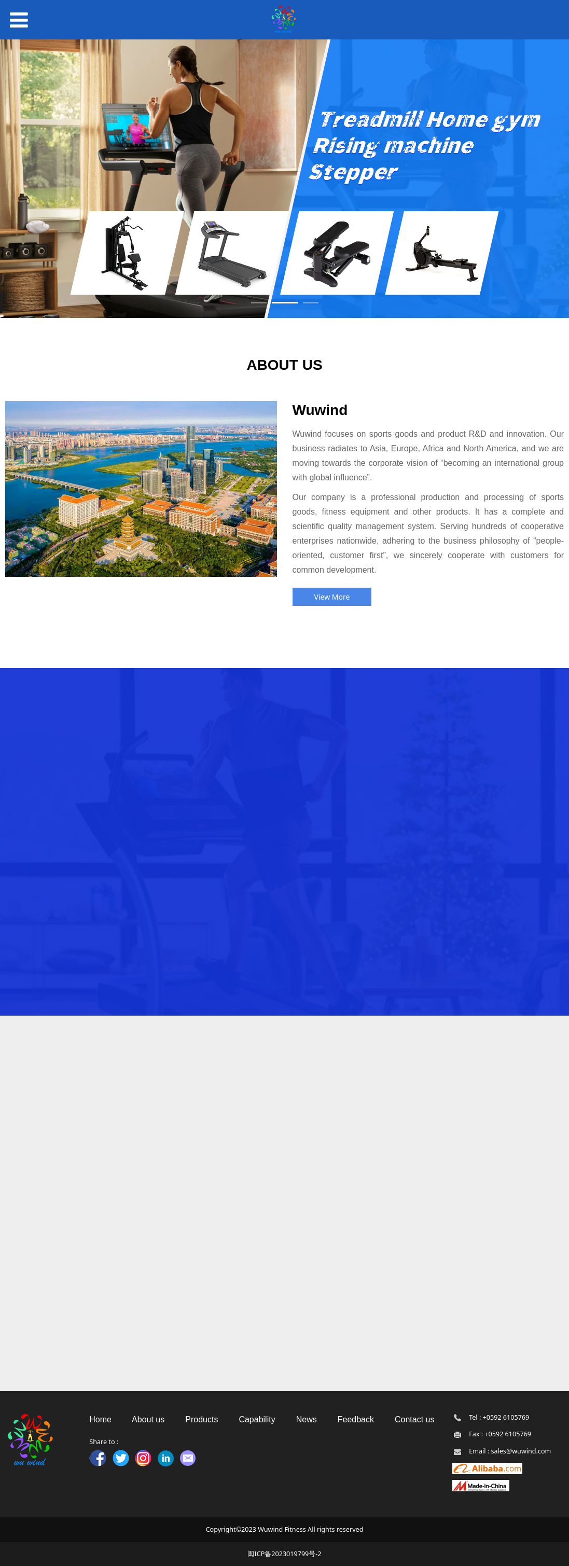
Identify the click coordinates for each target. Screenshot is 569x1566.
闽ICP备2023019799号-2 (284, 1553)
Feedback (357, 1419)
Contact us (414, 1419)
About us (148, 1419)
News (306, 1419)
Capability (257, 1419)
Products (200, 1419)
